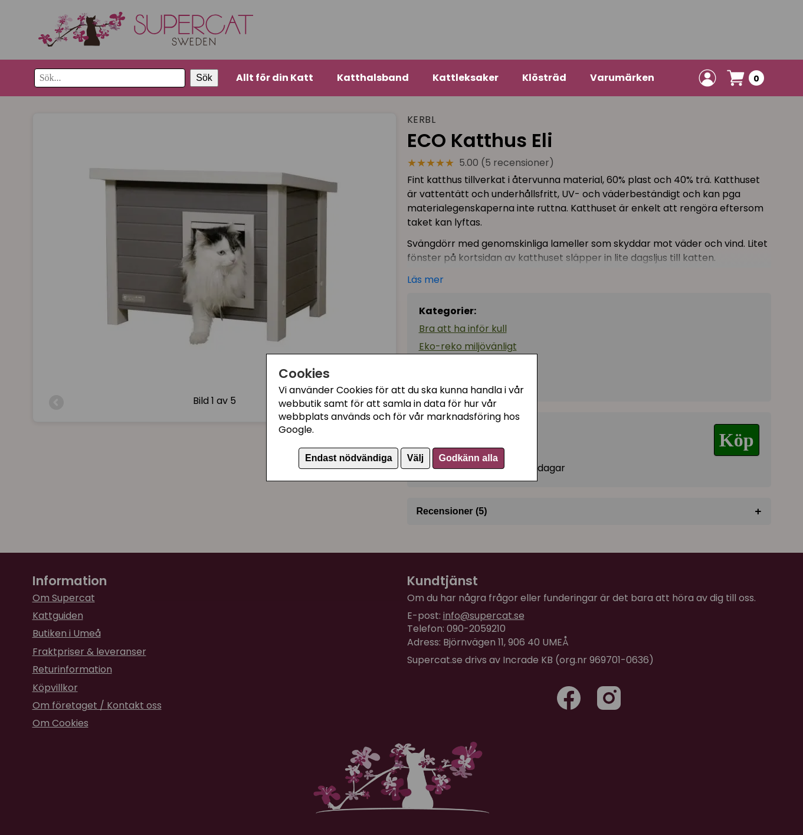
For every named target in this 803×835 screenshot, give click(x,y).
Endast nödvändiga (348, 458)
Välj (415, 458)
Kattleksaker (465, 77)
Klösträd (544, 77)
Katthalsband (373, 77)
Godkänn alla (467, 458)
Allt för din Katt (274, 77)
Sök (204, 78)
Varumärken (622, 77)
